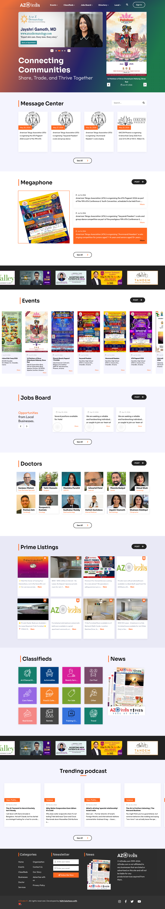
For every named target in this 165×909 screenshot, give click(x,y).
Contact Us (37, 867)
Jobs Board (86, 5)
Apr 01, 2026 (93, 412)
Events (53, 5)
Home (21, 862)
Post (139, 181)
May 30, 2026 (61, 412)
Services (22, 887)
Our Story (37, 872)
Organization (38, 862)
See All (82, 160)
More (142, 204)
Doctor (21, 882)
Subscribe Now (66, 875)
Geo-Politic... (12, 800)
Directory (102, 5)
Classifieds (68, 5)
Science (49, 800)
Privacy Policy (39, 885)
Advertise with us (39, 878)
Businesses (23, 877)
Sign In (139, 4)
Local (117, 5)
